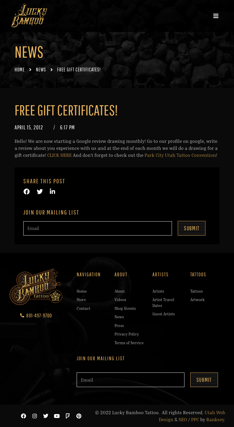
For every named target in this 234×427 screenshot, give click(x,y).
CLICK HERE (59, 155)
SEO (183, 419)
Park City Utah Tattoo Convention (180, 155)
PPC (195, 419)
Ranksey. (215, 419)
